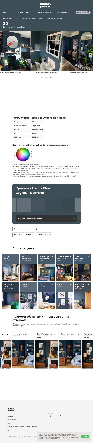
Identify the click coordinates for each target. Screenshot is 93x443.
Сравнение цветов (23, 12)
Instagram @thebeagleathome (46, 73)
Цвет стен (6, 12)
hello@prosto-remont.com (55, 416)
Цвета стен (11, 416)
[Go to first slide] (90, 349)
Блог (9, 423)
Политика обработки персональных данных (22, 427)
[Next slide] (90, 55)
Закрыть (85, 436)
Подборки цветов (63, 12)
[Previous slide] (2, 55)
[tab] (41, 77)
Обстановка (11, 420)
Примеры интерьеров (43, 12)
